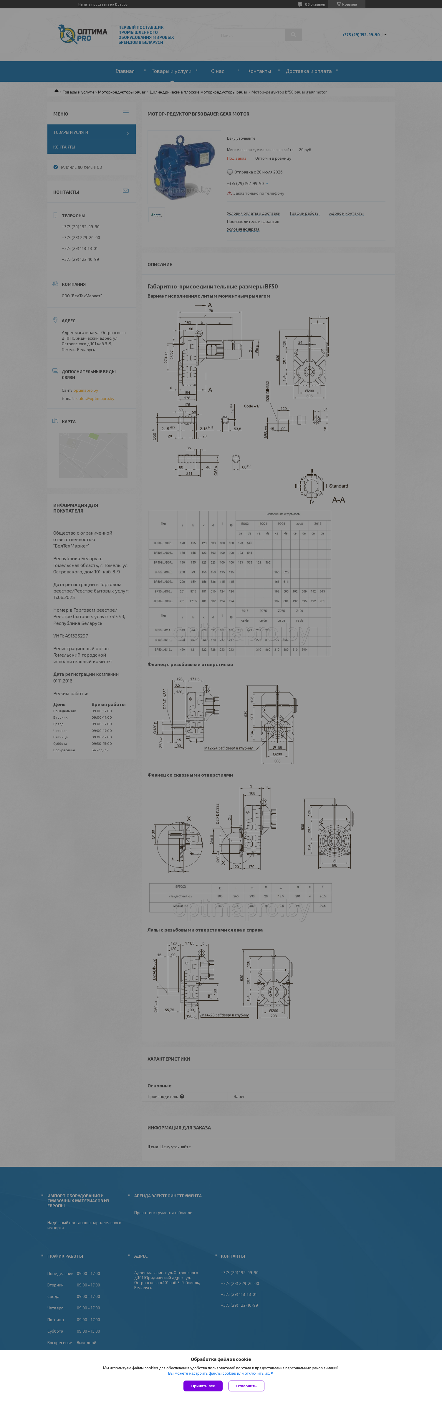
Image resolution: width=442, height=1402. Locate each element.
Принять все (203, 1386)
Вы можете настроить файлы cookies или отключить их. (219, 1373)
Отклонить (246, 1386)
